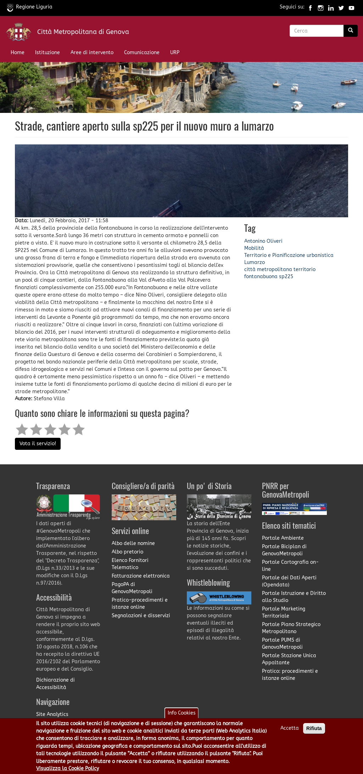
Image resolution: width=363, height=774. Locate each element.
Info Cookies (182, 718)
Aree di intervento (92, 53)
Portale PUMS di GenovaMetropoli (282, 643)
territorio (304, 269)
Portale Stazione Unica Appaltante (289, 659)
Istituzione (47, 53)
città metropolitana (268, 269)
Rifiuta (314, 733)
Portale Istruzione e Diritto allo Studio (294, 596)
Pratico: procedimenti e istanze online (290, 674)
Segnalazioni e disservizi (141, 616)
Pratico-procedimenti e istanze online (140, 603)
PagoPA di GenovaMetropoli (132, 588)
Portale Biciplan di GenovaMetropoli (284, 550)
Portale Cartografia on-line (290, 565)
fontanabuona (261, 277)
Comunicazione (142, 53)
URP (174, 53)
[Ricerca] (351, 31)
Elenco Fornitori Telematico (130, 564)
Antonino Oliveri (263, 241)
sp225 (286, 277)
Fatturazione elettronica (141, 576)
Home (17, 53)
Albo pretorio (127, 552)
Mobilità (254, 248)
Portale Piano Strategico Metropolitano (291, 628)
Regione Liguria (29, 7)
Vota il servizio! (37, 444)
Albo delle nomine (133, 543)
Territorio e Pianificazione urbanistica (289, 255)
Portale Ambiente (283, 538)
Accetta (289, 733)
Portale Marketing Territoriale (283, 612)
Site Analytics (52, 714)
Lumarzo (254, 262)
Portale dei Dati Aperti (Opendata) (289, 581)
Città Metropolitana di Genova (83, 32)
